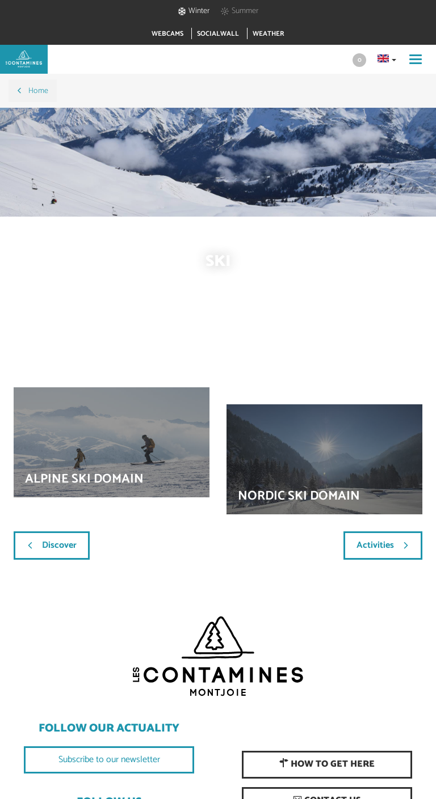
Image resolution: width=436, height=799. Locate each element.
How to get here (327, 764)
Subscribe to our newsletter (109, 759)
